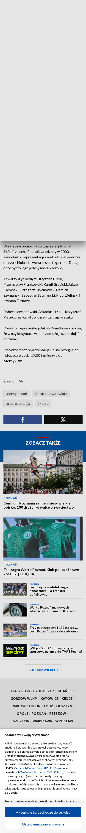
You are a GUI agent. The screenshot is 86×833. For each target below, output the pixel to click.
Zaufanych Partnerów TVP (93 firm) (41, 772)
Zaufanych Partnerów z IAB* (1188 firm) (38, 768)
